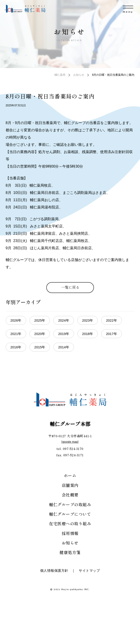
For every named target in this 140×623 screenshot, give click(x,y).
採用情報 (70, 533)
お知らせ (70, 543)
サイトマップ (89, 570)
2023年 (87, 320)
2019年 (63, 334)
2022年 (111, 320)
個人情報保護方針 (54, 570)
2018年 (87, 334)
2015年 (39, 347)
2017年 (111, 334)
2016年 (15, 347)
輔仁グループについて (70, 514)
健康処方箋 (70, 552)
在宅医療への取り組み (70, 523)
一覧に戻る (70, 287)
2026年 (15, 320)
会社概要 (70, 495)
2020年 (39, 334)
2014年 (63, 347)
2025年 (39, 320)
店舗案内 (70, 485)
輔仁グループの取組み (70, 504)
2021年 (15, 334)
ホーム (70, 475)
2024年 (63, 320)
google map (70, 441)
